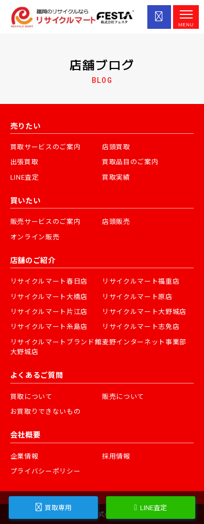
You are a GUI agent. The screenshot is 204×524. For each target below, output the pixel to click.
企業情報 (24, 456)
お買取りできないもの (45, 411)
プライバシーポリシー (45, 471)
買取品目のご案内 (130, 161)
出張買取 (24, 161)
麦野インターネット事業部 (144, 341)
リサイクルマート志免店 (140, 326)
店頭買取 (116, 146)
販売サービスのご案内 (45, 221)
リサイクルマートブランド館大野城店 (55, 346)
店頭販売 (116, 221)
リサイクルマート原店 (137, 296)
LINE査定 (24, 177)
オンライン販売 (35, 236)
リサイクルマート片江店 (49, 311)
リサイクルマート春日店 (49, 281)
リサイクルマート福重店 (140, 281)
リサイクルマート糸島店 (49, 326)
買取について (31, 396)
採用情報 (116, 456)
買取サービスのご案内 (45, 146)
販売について (123, 396)
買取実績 (116, 177)
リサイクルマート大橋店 (49, 296)
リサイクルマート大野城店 (144, 311)
